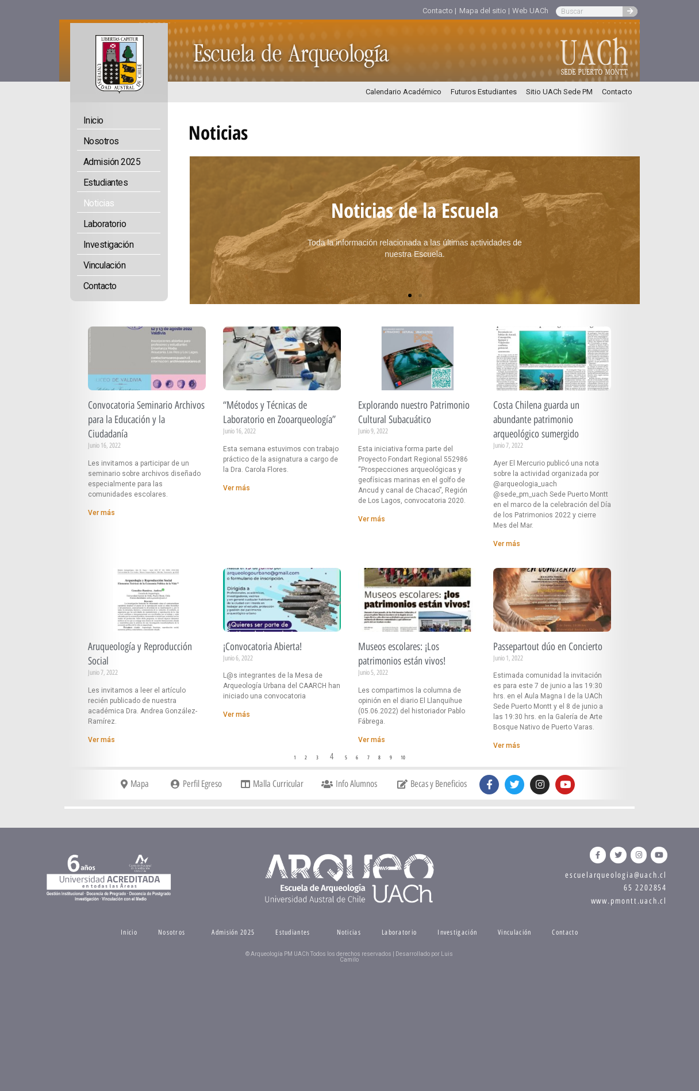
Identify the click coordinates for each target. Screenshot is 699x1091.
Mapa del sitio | (484, 10)
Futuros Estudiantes (484, 91)
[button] (410, 295)
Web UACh (530, 10)
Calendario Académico (403, 91)
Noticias (98, 203)
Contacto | (439, 10)
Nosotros (101, 141)
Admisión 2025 (112, 161)
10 (404, 757)
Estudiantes (105, 182)
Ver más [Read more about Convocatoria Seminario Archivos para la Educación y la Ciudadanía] (101, 513)
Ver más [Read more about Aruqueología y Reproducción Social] (101, 740)
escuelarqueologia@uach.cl (616, 875)
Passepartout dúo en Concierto (547, 646)
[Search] (630, 11)
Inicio (93, 120)
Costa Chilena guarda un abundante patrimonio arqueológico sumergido (536, 419)
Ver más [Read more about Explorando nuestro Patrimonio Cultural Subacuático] (371, 519)
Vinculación (104, 265)
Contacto (617, 91)
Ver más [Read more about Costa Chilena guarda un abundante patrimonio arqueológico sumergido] (506, 544)
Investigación (108, 244)
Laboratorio (104, 223)
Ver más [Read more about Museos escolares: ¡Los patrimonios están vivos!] (371, 740)
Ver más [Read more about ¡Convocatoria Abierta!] (236, 714)
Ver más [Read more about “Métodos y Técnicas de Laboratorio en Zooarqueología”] (236, 488)
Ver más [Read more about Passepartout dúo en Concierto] (506, 746)
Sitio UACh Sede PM (559, 91)
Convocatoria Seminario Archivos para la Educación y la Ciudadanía (146, 419)
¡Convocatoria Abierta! (262, 646)
